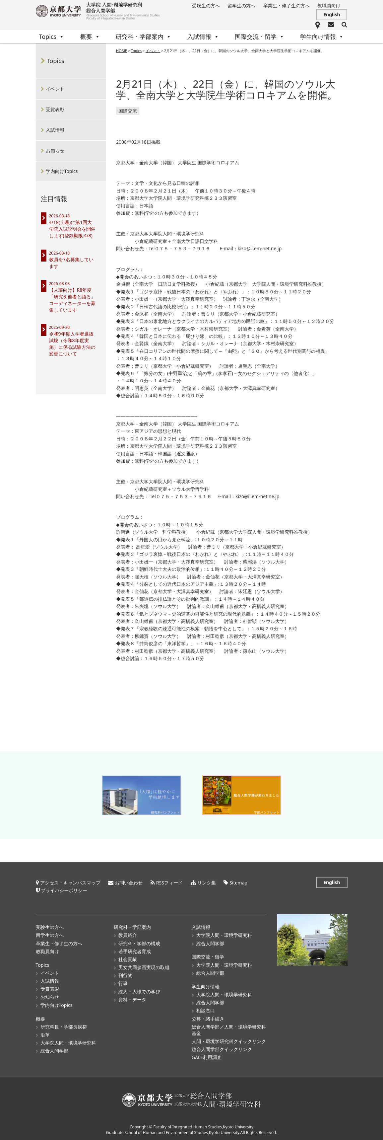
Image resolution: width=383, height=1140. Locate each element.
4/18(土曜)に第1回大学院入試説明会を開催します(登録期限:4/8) (72, 229)
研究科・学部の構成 (139, 943)
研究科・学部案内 (143, 36)
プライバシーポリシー (64, 890)
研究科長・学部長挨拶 (63, 1026)
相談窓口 (205, 1010)
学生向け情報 (322, 36)
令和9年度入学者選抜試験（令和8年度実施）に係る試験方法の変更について (72, 344)
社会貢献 (127, 959)
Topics (52, 36)
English (331, 14)
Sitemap (238, 882)
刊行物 (125, 975)
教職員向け (329, 5)
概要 (90, 36)
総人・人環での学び (139, 991)
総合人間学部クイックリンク (222, 1049)
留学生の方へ (241, 5)
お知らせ (55, 150)
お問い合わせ (129, 882)
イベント (55, 89)
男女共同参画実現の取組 (143, 967)
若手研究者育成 (134, 951)
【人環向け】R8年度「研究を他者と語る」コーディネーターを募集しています (72, 300)
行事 (123, 983)
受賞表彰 (55, 109)
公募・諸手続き (208, 1018)
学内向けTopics (62, 171)
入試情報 (203, 36)
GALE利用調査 (207, 1057)
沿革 (45, 1034)
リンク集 (206, 882)
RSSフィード (169, 882)
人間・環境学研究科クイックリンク (229, 1041)
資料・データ (132, 999)
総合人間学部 (54, 1050)
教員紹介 (127, 935)
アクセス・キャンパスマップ (70, 882)
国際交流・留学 (260, 36)
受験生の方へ (206, 5)
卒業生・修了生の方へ (286, 5)
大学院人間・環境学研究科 (68, 1042)
